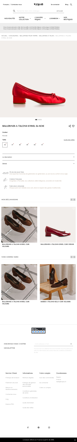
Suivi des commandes (46, 378)
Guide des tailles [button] (69, 140)
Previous (71, 199)
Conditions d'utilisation (30, 398)
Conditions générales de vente (30, 392)
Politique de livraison (12, 378)
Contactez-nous (16, 4)
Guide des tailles (28, 408)
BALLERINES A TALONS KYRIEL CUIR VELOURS (15, 245)
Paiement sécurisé (12, 383)
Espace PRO (10, 404)
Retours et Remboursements (11, 388)
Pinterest (38, 429)
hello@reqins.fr (61, 382)
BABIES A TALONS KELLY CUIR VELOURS (55, 302)
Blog (66, 4)
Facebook (27, 429)
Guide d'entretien (28, 403)
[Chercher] (38, 11)
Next (74, 199)
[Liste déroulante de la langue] (6, 4)
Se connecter (55, 4)
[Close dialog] (75, 440)
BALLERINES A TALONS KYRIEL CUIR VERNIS (57, 244)
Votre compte (44, 373)
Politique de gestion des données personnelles (29, 384)
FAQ (7, 399)
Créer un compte (45, 387)
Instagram (49, 429)
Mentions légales (28, 378)
